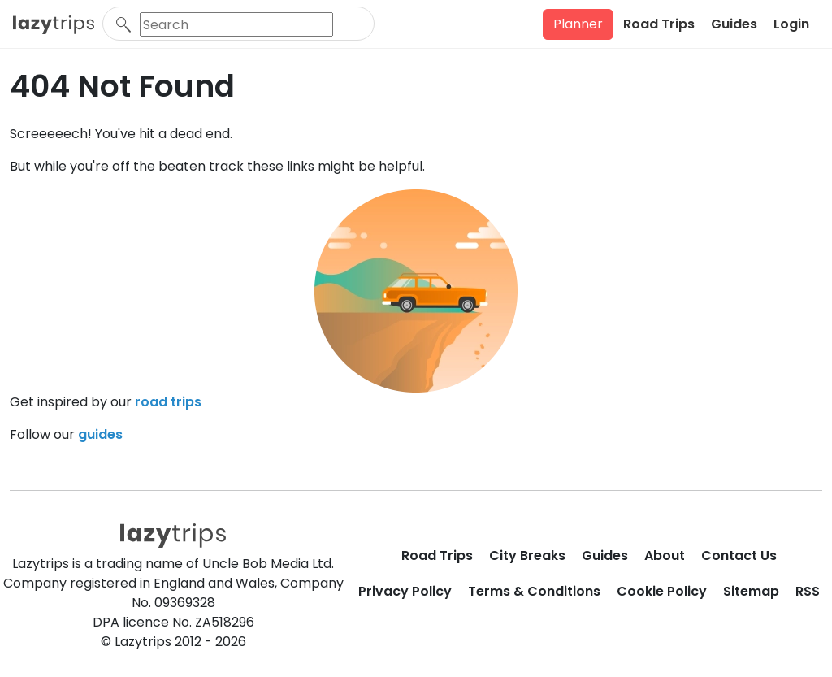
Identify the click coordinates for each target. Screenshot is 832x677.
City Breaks (527, 555)
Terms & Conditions (534, 591)
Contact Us (739, 555)
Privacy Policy (405, 591)
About (664, 555)
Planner (578, 24)
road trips (168, 402)
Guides (734, 24)
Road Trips (659, 24)
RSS (807, 591)
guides (100, 434)
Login (791, 24)
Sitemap (751, 591)
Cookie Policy (662, 591)
